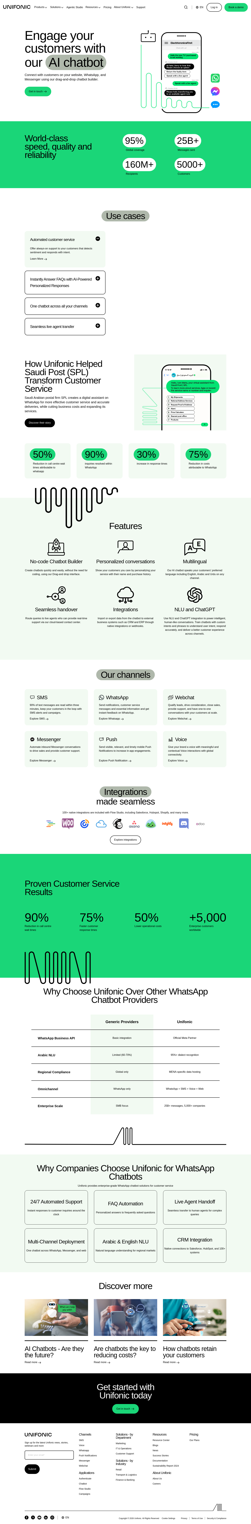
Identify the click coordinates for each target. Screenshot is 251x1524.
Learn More (36, 258)
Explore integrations (125, 839)
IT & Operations (123, 1448)
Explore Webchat (178, 718)
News (155, 1450)
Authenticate (85, 1478)
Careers (157, 1483)
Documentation (160, 1460)
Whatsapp (84, 1450)
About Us (157, 1478)
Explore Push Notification (113, 760)
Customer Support (125, 1453)
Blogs (155, 1445)
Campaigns (84, 1494)
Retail (118, 1469)
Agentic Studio (74, 7)
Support (140, 7)
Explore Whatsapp (109, 718)
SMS (81, 1440)
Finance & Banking (125, 1480)
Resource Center (161, 1440)
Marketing (120, 1443)
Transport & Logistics (126, 1474)
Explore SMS (37, 718)
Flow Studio (85, 1489)
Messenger (84, 1460)
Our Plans (194, 1440)
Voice (81, 1445)
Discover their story (40, 422)
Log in (214, 7)
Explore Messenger (41, 760)
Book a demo (236, 7)
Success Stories (161, 1455)
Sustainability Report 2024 (166, 1465)
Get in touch (36, 91)
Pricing (107, 7)
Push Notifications (88, 1455)
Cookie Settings (168, 1518)
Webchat (83, 1465)
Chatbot (83, 1483)
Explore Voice (176, 760)
